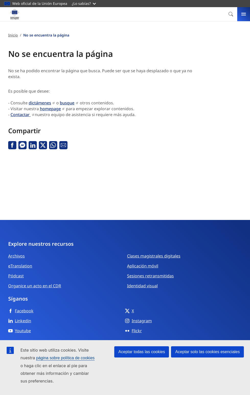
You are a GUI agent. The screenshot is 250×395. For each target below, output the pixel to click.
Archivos (16, 256)
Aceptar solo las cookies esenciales (207, 352)
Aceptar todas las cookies (141, 352)
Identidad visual (142, 286)
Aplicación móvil (142, 266)
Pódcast (16, 276)
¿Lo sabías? (84, 3)
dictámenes (40, 103)
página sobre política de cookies (65, 358)
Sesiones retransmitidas (150, 276)
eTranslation (20, 266)
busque (67, 103)
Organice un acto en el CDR (34, 286)
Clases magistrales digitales (153, 256)
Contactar (20, 114)
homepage (50, 109)
